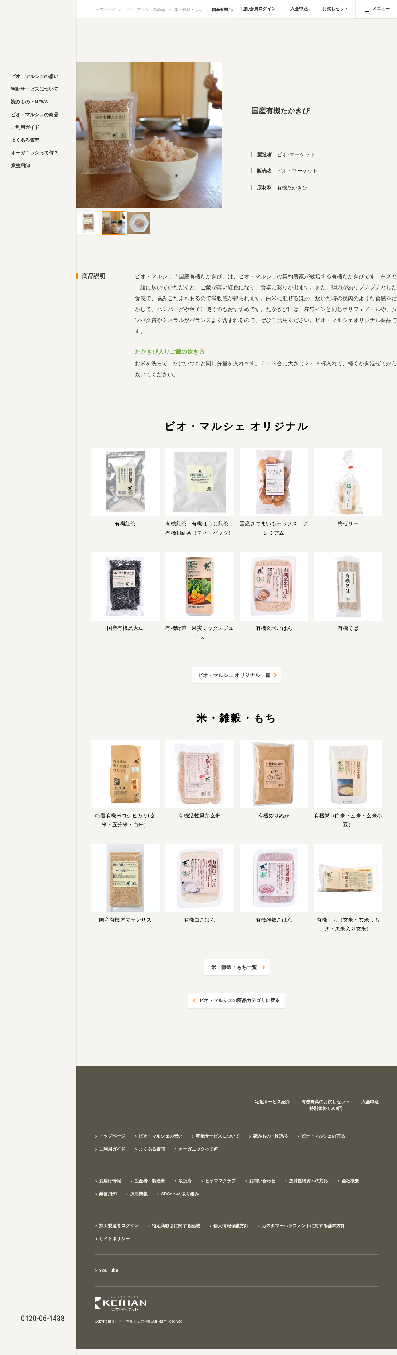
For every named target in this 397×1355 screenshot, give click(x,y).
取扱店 (185, 1181)
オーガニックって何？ (34, 153)
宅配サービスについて (34, 89)
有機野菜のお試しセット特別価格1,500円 (326, 1105)
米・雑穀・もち (188, 9)
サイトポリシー (114, 1239)
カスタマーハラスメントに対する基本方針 (303, 1226)
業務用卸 (20, 165)
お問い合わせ (262, 1181)
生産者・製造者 (149, 1181)
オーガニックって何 (198, 1149)
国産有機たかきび (228, 9)
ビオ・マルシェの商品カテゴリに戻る (239, 1001)
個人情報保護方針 (230, 1226)
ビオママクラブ (220, 1181)
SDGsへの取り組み (180, 1194)
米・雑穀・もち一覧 (234, 967)
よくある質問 (25, 140)
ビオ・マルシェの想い (34, 76)
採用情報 (139, 1194)
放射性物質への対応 (308, 1181)
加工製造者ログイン (118, 1226)
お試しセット (335, 8)
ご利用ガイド (25, 127)
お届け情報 (110, 1181)
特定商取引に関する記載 (176, 1226)
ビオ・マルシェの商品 (34, 114)
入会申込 (299, 8)
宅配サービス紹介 (272, 1102)
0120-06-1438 (42, 1318)
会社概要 (350, 1181)
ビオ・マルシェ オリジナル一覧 (234, 675)
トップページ (103, 9)
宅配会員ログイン (258, 8)
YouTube (108, 1270)
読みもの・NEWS (29, 102)
